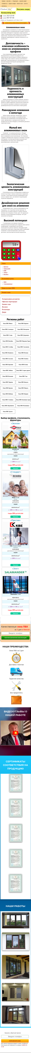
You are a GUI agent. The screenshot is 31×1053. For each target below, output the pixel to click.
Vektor (6, 272)
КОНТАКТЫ (4, 6)
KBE (5, 270)
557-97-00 (8, 18)
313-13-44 (8, 16)
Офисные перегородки (9, 301)
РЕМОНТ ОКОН (20, 3)
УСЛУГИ (26, 3)
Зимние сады (6, 304)
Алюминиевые (8, 284)
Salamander (7, 268)
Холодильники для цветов (11, 299)
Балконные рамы (8, 278)
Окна (4, 263)
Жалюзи (5, 307)
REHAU (6, 267)
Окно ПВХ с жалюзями (15, 1016)
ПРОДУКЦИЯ (15, 1)
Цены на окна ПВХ (8, 288)
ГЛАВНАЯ (3, 1)
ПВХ (5, 282)
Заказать (15, 468)
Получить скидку (23, 9)
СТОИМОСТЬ (5, 3)
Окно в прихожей (15, 993)
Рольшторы (6, 309)
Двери (4, 312)
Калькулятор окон (8, 13)
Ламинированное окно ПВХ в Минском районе (15, 968)
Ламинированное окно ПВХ (15, 943)
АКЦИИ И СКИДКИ (12, 3)
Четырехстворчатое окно (15, 921)
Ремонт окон (6, 292)
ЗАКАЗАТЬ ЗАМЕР (23, 1)
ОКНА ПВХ (9, 1)
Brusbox (6, 274)
